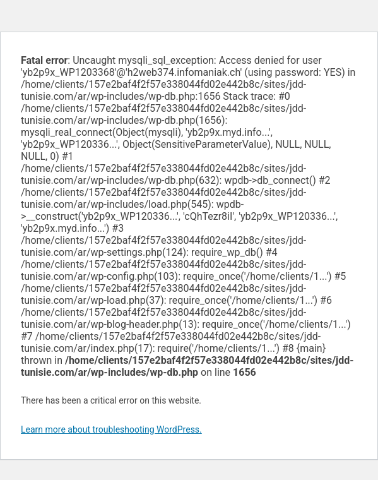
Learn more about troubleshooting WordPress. (111, 429)
